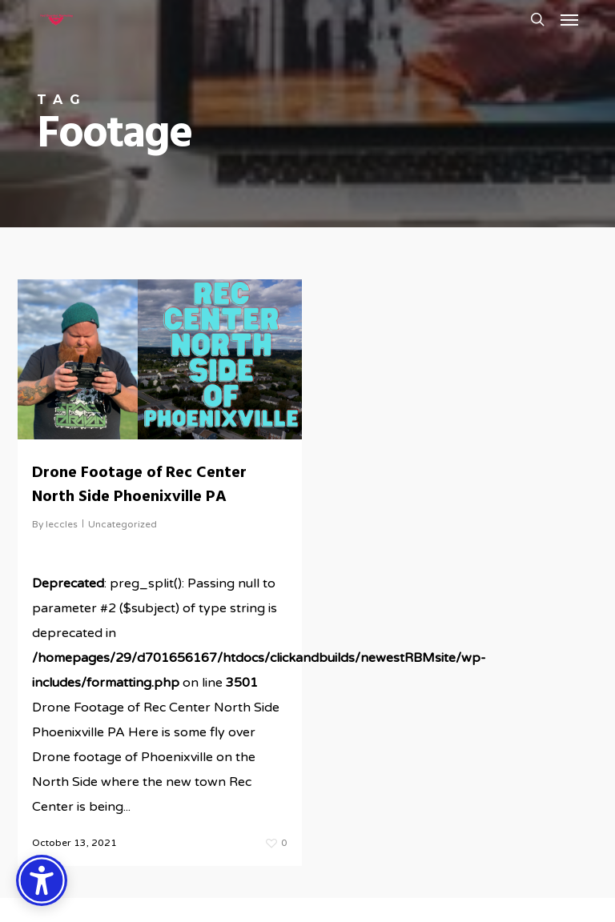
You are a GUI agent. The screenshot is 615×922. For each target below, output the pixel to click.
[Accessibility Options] (41, 880)
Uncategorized (122, 524)
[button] (569, 19)
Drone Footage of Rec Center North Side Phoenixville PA (139, 485)
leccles (62, 524)
